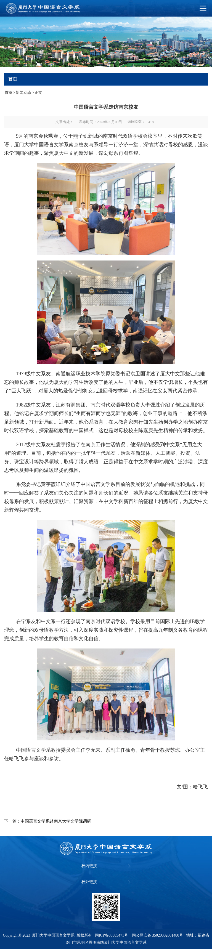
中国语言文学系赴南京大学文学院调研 (56, 821)
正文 (38, 93)
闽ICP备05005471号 (111, 935)
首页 (8, 93)
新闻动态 (23, 93)
